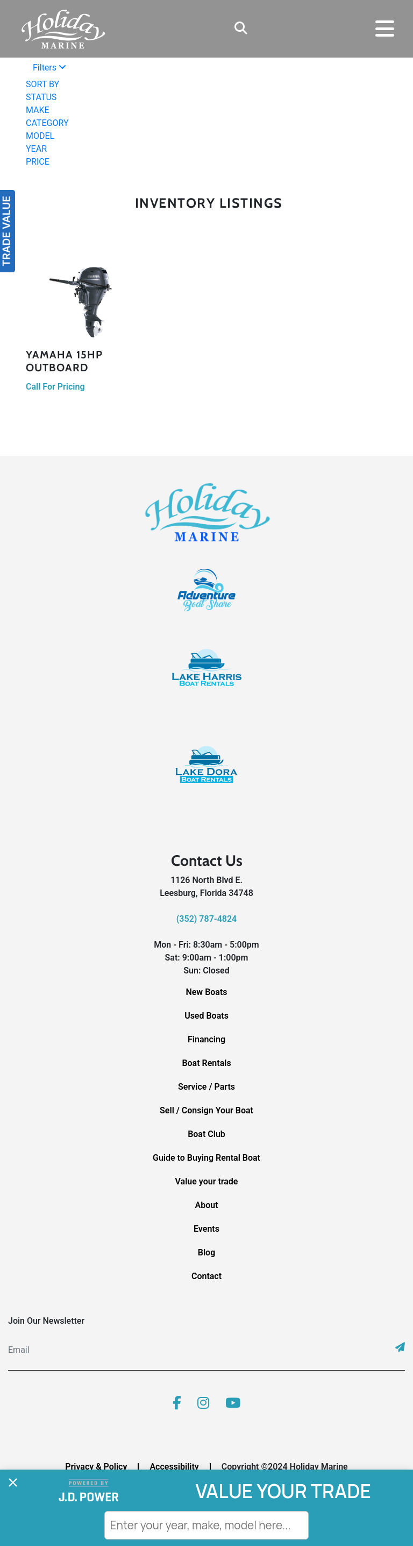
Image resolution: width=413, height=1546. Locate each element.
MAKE (37, 110)
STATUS (41, 97)
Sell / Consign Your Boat (206, 1110)
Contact (206, 1276)
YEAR (36, 149)
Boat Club (206, 1134)
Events (206, 1229)
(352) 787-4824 (206, 919)
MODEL (40, 136)
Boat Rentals (206, 1063)
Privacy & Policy (96, 1467)
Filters (49, 67)
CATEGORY (47, 123)
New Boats (206, 992)
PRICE (37, 162)
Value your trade (206, 1181)
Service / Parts (206, 1087)
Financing (206, 1039)
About (206, 1205)
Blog (206, 1252)
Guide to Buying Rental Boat (206, 1158)
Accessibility (173, 1467)
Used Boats (206, 1016)
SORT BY (42, 84)
